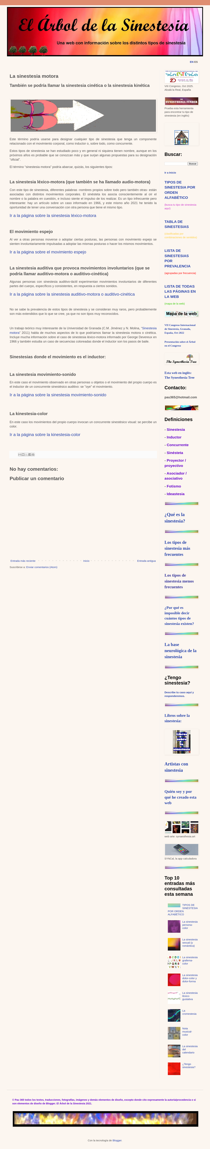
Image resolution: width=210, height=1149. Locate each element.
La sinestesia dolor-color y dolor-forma (190, 978)
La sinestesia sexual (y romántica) (190, 942)
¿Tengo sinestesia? (188, 1065)
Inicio (86, 560)
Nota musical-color (187, 1031)
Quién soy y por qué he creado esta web (180, 797)
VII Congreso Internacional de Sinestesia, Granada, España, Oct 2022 (179, 329)
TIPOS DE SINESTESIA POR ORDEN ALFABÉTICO (183, 909)
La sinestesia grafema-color (190, 960)
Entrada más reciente (23, 560)
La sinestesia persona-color (190, 924)
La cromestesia (189, 1012)
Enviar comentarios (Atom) (41, 567)
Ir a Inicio (170, 172)
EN (192, 61)
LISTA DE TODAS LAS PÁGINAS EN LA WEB (180, 291)
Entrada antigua (146, 560)
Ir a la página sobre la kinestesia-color (45, 434)
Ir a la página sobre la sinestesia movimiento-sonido (58, 394)
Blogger (117, 1140)
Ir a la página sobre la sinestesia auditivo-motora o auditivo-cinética (72, 294)
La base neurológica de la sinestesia (180, 650)
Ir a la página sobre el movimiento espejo (48, 252)
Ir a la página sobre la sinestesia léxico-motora (53, 215)
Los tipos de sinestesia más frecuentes (177, 548)
